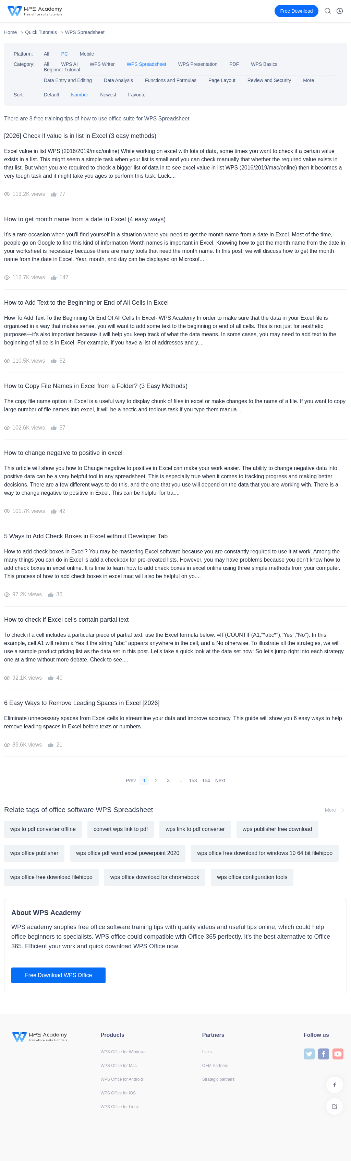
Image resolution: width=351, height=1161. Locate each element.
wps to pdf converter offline (43, 829)
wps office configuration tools (252, 877)
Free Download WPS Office (58, 975)
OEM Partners (215, 1065)
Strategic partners (218, 1079)
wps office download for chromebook (154, 877)
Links (207, 1051)
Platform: (23, 54)
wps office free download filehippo (51, 877)
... (180, 780)
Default (51, 94)
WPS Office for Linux (120, 1106)
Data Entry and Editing (68, 80)
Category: (24, 64)
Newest (108, 94)
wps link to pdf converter (195, 829)
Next (220, 780)
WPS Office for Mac (119, 1065)
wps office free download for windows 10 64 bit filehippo (264, 853)
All (46, 54)
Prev (131, 780)
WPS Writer (102, 64)
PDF (234, 64)
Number (79, 94)
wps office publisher (34, 853)
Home (10, 32)
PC (64, 54)
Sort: (19, 94)
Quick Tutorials (41, 32)
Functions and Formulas (170, 80)
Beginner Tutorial (62, 69)
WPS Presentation (197, 64)
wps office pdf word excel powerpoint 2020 (127, 853)
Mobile (87, 54)
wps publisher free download (277, 829)
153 (193, 780)
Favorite (137, 94)
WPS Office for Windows (123, 1051)
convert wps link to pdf (121, 829)
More (308, 80)
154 (206, 780)
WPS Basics (264, 64)
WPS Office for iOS (118, 1093)
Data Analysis (118, 80)
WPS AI (69, 64)
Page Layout (221, 80)
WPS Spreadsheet (85, 32)
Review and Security (269, 80)
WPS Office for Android (122, 1079)
